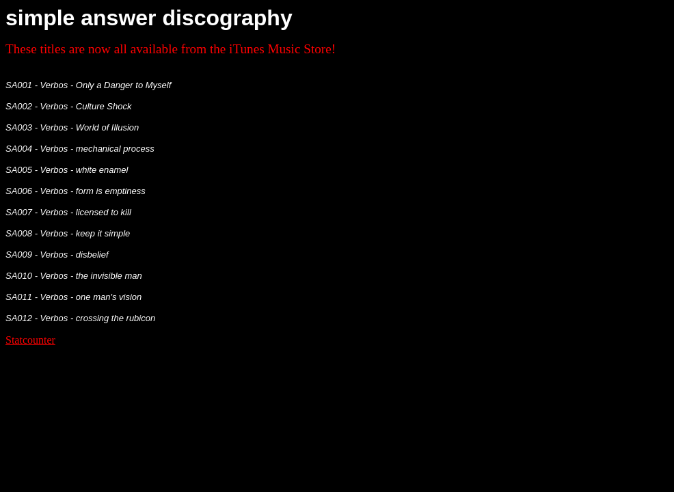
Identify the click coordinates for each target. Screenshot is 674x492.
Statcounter (30, 340)
